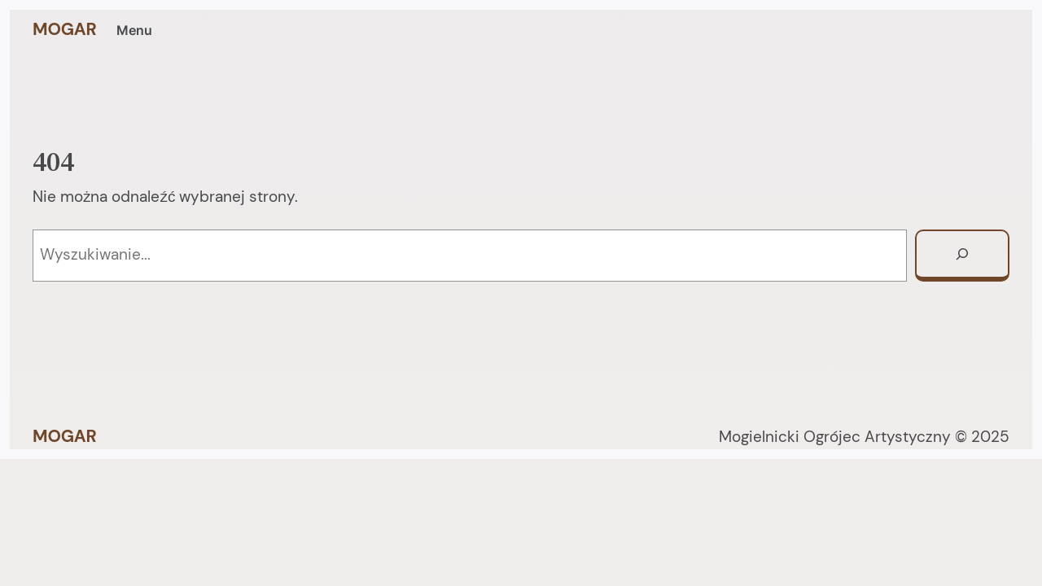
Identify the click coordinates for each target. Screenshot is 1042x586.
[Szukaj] (962, 256)
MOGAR (65, 29)
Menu (134, 30)
